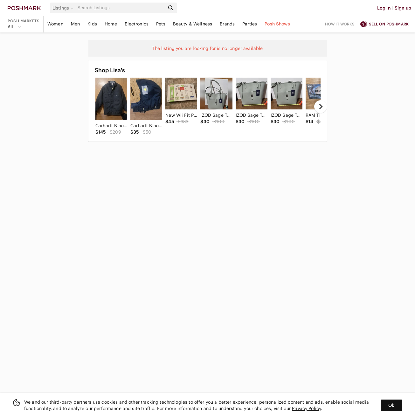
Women (55, 24)
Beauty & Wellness (192, 24)
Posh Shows (277, 24)
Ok (391, 405)
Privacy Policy (306, 408)
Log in (384, 8)
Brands (227, 24)
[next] (320, 106)
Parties (249, 24)
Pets (160, 24)
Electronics (137, 24)
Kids (92, 24)
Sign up (403, 8)
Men (75, 24)
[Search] (120, 8)
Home (111, 24)
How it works (340, 24)
